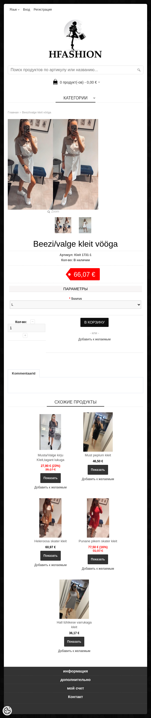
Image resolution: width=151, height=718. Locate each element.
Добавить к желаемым (94, 339)
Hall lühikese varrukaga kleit (74, 624)
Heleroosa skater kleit (50, 541)
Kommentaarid (23, 373)
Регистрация (43, 9)
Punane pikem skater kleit (98, 541)
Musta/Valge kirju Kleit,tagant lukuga (50, 457)
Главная (13, 112)
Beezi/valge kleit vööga (36, 112)
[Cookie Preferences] (7, 710)
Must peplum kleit (98, 455)
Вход (26, 9)
